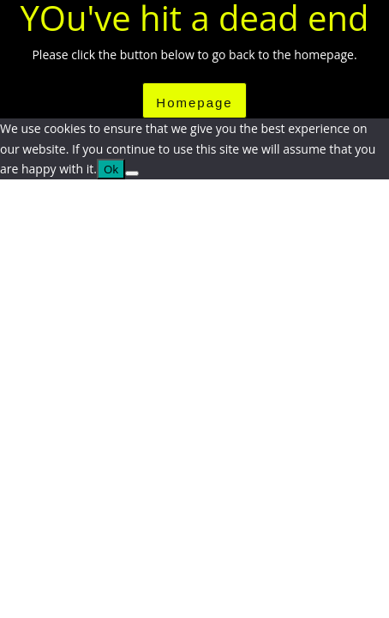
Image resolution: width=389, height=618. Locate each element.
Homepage (194, 102)
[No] (132, 173)
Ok (111, 169)
